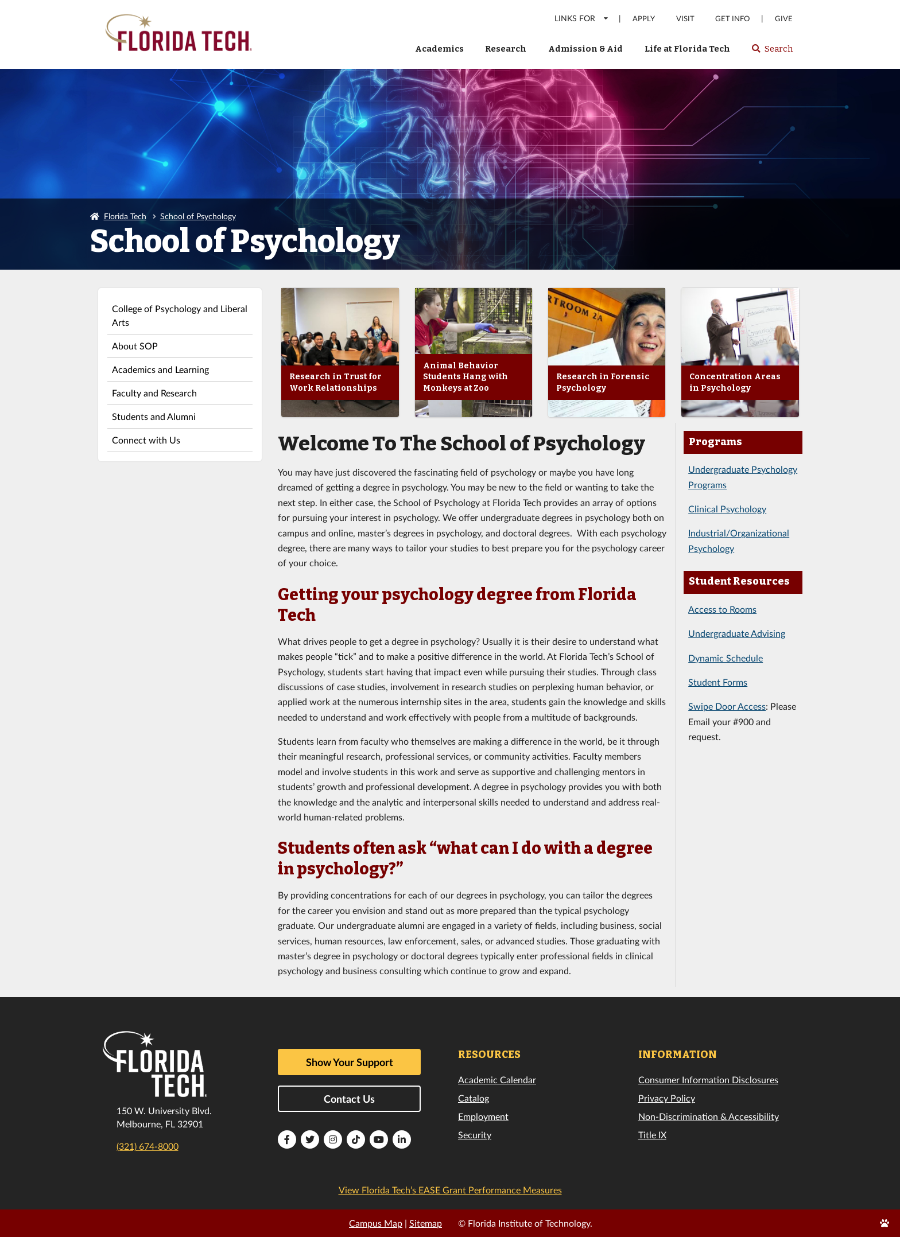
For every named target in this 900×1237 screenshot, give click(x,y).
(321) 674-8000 (148, 1146)
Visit (685, 18)
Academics (439, 49)
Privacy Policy (666, 1097)
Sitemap (425, 1222)
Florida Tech (125, 216)
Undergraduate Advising (736, 633)
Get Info (732, 18)
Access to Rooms (722, 609)
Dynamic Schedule (725, 657)
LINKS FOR (581, 18)
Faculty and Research (154, 392)
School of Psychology (198, 216)
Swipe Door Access (727, 706)
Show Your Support (349, 1062)
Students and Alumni (154, 416)
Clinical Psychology (727, 508)
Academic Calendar (497, 1079)
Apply (644, 18)
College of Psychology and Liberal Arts (179, 315)
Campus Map (375, 1222)
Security (474, 1134)
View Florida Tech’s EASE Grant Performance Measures (450, 1189)
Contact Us (349, 1098)
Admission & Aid (585, 49)
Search (772, 52)
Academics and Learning (160, 369)
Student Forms (717, 681)
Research (505, 49)
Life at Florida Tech (687, 49)
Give (784, 18)
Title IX (652, 1134)
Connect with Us (146, 439)
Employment (483, 1116)
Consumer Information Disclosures (708, 1079)
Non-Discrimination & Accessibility (708, 1116)
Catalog (473, 1097)
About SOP (135, 345)
